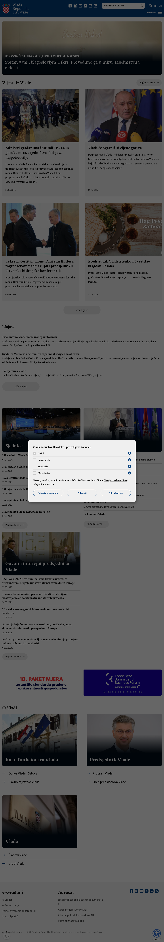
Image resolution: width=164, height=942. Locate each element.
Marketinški (44, 473)
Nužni (41, 453)
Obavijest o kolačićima (115, 480)
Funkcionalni (44, 460)
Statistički (43, 466)
